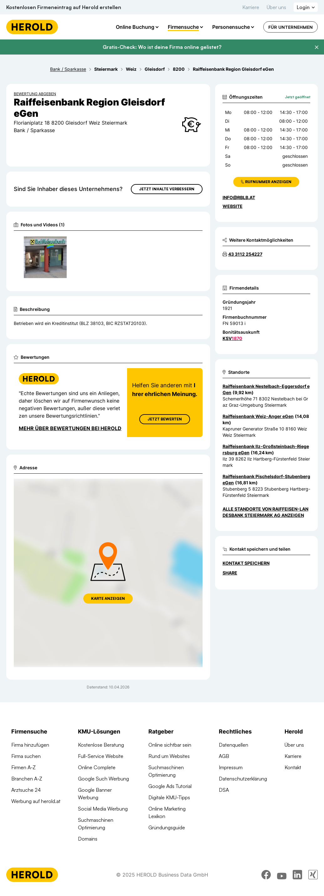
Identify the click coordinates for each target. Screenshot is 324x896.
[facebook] (266, 874)
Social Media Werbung (103, 809)
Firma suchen (26, 756)
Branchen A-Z (26, 778)
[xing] (313, 874)
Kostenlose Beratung (101, 745)
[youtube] (281, 874)
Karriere (250, 7)
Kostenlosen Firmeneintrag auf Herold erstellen (63, 7)
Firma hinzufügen (30, 745)
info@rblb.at (239, 197)
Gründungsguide (166, 827)
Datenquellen (233, 745)
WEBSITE (233, 206)
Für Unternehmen (290, 27)
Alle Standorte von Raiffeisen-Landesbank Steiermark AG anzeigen (265, 512)
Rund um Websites (169, 756)
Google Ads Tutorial (170, 786)
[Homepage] (32, 27)
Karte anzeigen (108, 598)
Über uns (276, 7)
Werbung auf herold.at (35, 801)
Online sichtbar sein (169, 745)
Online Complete (97, 767)
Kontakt (293, 767)
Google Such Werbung (103, 778)
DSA (224, 790)
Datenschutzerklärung (243, 778)
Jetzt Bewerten (164, 419)
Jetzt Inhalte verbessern (166, 189)
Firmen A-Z (23, 767)
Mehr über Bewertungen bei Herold (70, 428)
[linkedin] (297, 874)
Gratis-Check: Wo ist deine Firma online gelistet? (162, 47)
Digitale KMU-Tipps (169, 797)
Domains (87, 839)
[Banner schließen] (316, 47)
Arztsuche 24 (26, 790)
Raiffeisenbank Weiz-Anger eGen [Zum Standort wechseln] (258, 416)
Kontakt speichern (246, 563)
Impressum (231, 767)
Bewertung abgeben (35, 93)
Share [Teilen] (230, 572)
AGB (224, 756)
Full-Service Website (100, 756)
